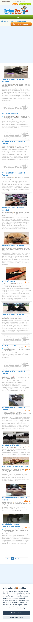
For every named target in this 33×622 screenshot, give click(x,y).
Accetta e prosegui (16, 612)
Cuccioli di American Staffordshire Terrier (11, 525)
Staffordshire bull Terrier (13, 246)
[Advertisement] (16, 44)
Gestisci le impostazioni (16, 617)
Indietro (8, 559)
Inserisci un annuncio (19, 1)
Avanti (25, 559)
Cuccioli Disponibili (10, 114)
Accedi (15, 4)
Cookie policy (21, 608)
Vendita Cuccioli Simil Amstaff (15, 467)
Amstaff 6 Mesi (8, 281)
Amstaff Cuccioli (9, 345)
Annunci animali (5, 1)
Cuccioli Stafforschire (11, 445)
